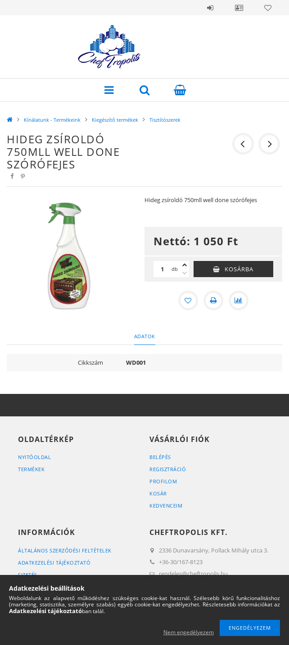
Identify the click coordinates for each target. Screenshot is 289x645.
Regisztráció (167, 469)
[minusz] (184, 273)
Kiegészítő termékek (115, 119)
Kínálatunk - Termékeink (52, 119)
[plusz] (184, 265)
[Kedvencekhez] (188, 300)
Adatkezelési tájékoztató (54, 562)
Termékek (31, 469)
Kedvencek (267, 7)
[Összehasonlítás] (238, 300)
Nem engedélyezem (188, 632)
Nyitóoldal (34, 457)
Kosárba (239, 269)
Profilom (163, 481)
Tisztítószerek (165, 119)
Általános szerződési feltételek (65, 550)
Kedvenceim (165, 505)
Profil (239, 7)
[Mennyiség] (163, 269)
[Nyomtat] (213, 300)
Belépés (210, 7)
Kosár (158, 493)
